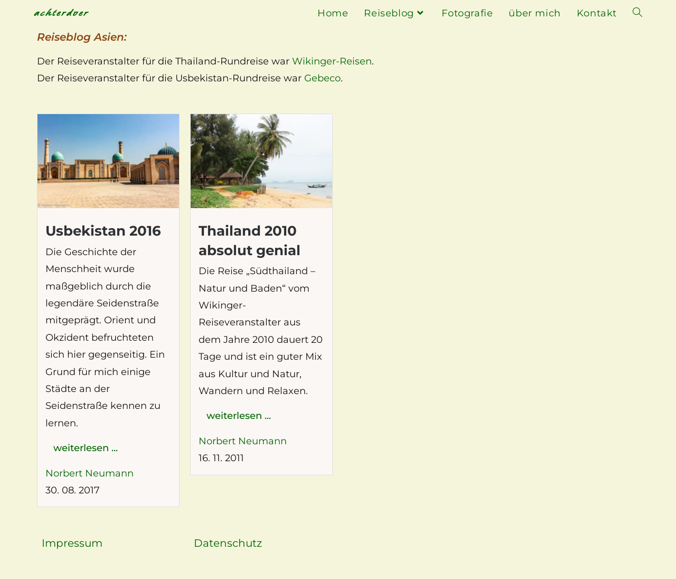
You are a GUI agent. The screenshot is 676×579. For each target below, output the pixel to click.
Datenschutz (228, 543)
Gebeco (322, 78)
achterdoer (61, 13)
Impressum (72, 543)
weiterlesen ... (85, 448)
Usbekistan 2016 (103, 230)
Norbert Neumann (89, 473)
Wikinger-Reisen (332, 61)
